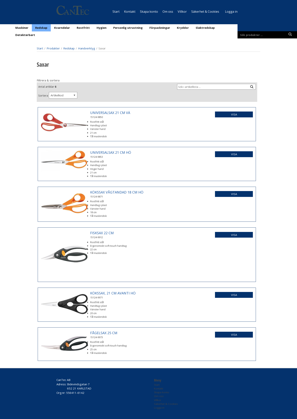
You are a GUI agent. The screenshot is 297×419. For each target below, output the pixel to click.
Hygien (101, 28)
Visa (234, 114)
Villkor (182, 11)
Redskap (41, 28)
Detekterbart (25, 35)
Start (116, 11)
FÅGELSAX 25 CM (103, 333)
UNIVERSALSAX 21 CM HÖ (110, 152)
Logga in (231, 11)
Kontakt (129, 11)
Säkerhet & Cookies (205, 11)
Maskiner (21, 28)
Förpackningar (159, 28)
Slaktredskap (205, 28)
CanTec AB (63, 380)
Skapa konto (149, 11)
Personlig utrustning (128, 28)
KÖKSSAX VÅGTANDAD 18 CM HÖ (116, 192)
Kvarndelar (62, 28)
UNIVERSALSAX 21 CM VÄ (110, 112)
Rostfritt (83, 28)
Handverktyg (86, 48)
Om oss (168, 11)
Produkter (53, 48)
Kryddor (183, 28)
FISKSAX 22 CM (102, 233)
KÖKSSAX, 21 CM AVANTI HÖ (113, 293)
